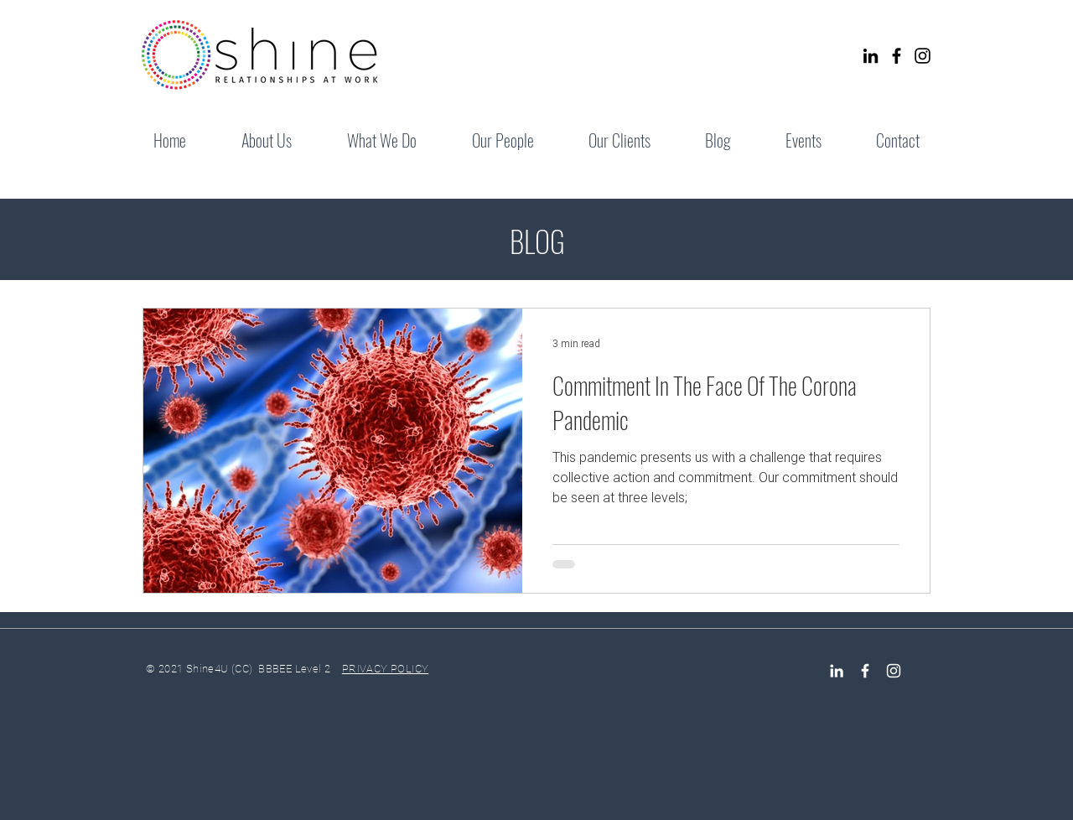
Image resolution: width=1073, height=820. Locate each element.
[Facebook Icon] (865, 671)
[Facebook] (896, 55)
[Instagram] (922, 55)
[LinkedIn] (870, 55)
